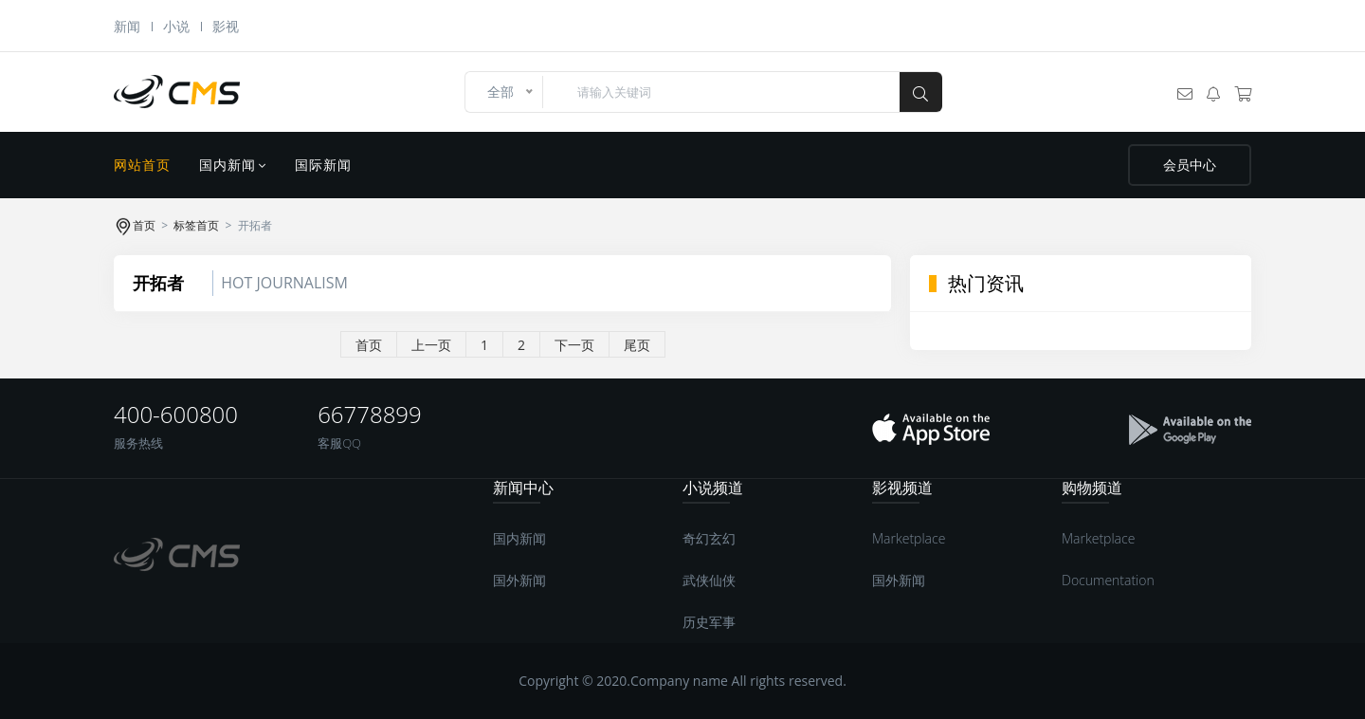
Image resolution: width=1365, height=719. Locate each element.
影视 (225, 26)
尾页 (637, 345)
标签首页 (196, 225)
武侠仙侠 (709, 580)
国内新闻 (232, 165)
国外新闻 (519, 580)
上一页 (431, 345)
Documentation (1108, 580)
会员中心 (1189, 165)
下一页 (574, 345)
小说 (176, 26)
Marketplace (908, 538)
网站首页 (142, 165)
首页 (144, 225)
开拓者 (158, 282)
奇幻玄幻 (709, 538)
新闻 (127, 26)
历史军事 (709, 622)
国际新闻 (323, 165)
